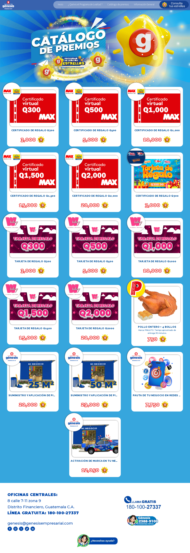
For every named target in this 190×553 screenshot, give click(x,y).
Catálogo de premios (118, 4)
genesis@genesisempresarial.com (40, 523)
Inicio (60, 4)
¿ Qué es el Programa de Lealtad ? (85, 4)
